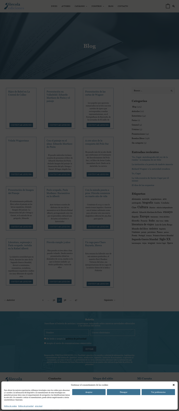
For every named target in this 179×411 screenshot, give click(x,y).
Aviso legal (38, 406)
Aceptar (88, 392)
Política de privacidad (26, 406)
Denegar (123, 392)
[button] (173, 385)
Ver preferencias (158, 392)
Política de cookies (10, 406)
